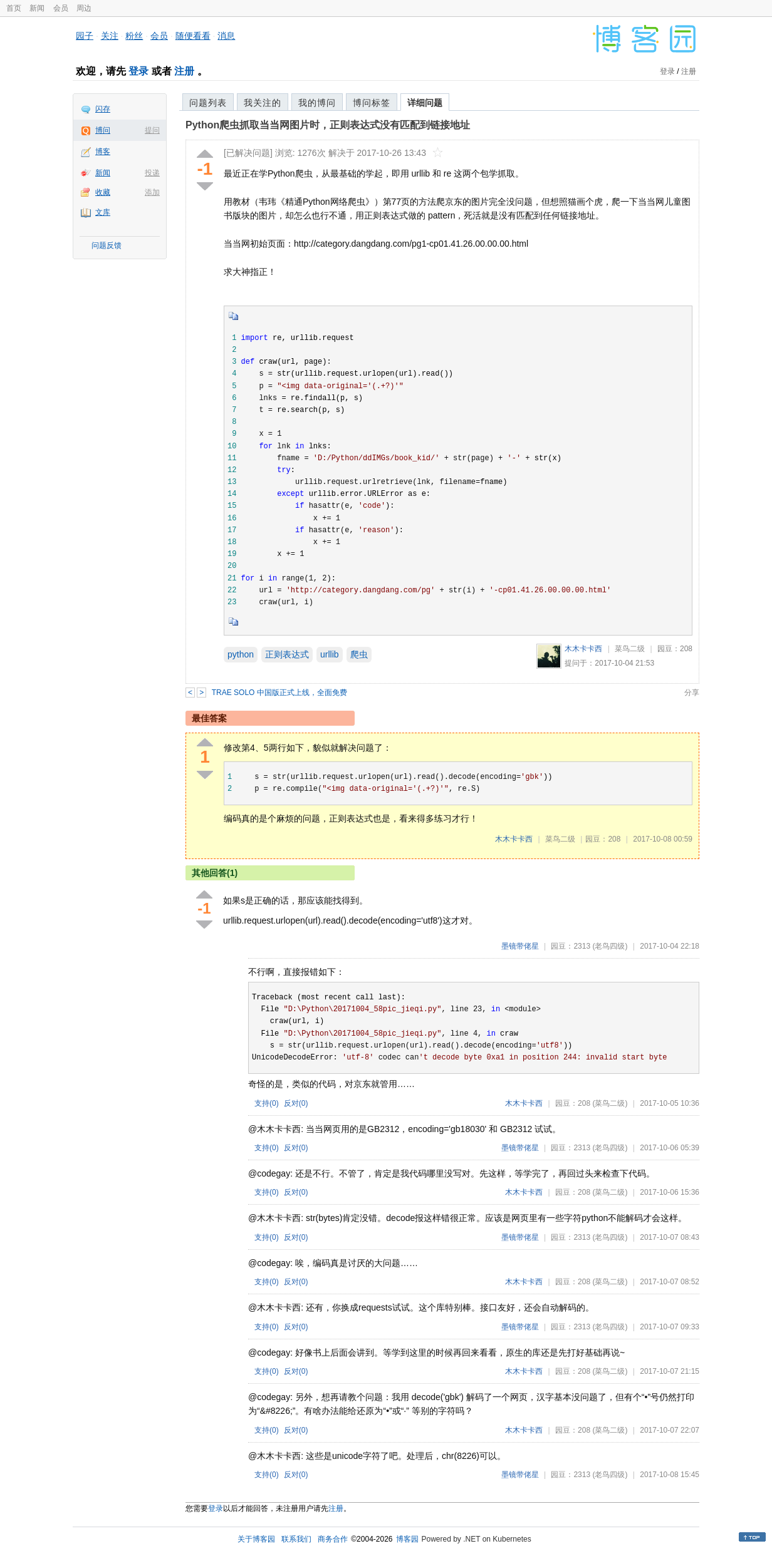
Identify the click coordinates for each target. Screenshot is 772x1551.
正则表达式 (287, 654)
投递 (152, 172)
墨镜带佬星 (520, 946)
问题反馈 (106, 245)
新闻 (36, 8)
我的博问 (317, 103)
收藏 (102, 192)
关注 (109, 36)
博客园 (407, 1539)
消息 (226, 36)
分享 (691, 692)
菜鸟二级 (630, 648)
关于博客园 (256, 1539)
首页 (13, 8)
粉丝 (134, 36)
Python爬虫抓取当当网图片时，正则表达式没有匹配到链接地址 (327, 125)
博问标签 (371, 103)
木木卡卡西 (583, 648)
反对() (296, 1103)
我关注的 (262, 103)
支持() (266, 1103)
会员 (60, 8)
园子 (84, 36)
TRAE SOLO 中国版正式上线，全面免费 (279, 692)
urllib (329, 654)
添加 (152, 192)
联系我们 (296, 1539)
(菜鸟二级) (609, 1103)
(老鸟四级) (609, 946)
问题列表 (208, 103)
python (240, 654)
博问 (102, 130)
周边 (83, 8)
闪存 (102, 109)
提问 (152, 130)
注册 (184, 71)
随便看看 (193, 36)
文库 (102, 212)
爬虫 (359, 654)
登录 (138, 71)
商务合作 (333, 1539)
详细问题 (424, 103)
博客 (102, 151)
